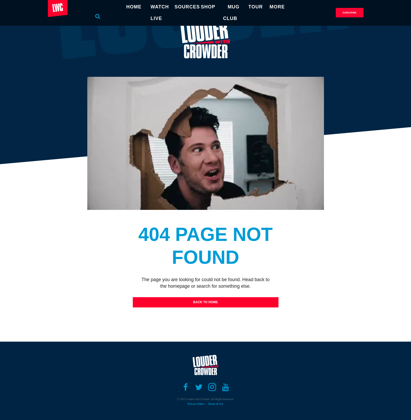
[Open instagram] (212, 387)
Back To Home (205, 302)
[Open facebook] (185, 387)
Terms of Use (215, 403)
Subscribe (349, 12)
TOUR (255, 6)
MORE (277, 6)
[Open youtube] (225, 387)
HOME (133, 6)
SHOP (208, 6)
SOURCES (187, 6)
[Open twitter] (199, 387)
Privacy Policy (196, 403)
